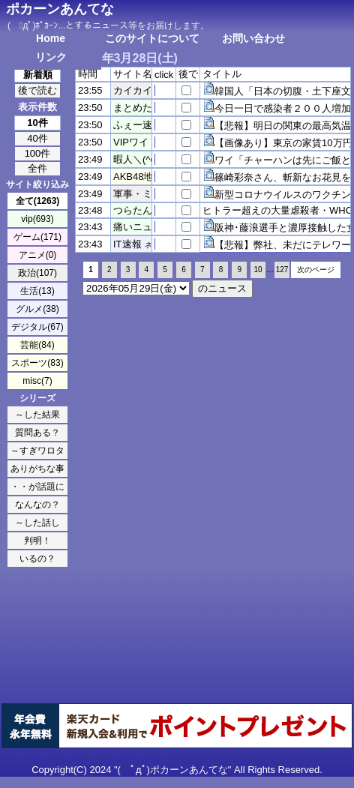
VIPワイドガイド (150, 142)
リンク (51, 57)
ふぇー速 (132, 124)
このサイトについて (152, 38)
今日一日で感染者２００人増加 (282, 108)
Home (50, 38)
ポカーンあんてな (60, 8)
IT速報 (127, 244)
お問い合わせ (253, 38)
